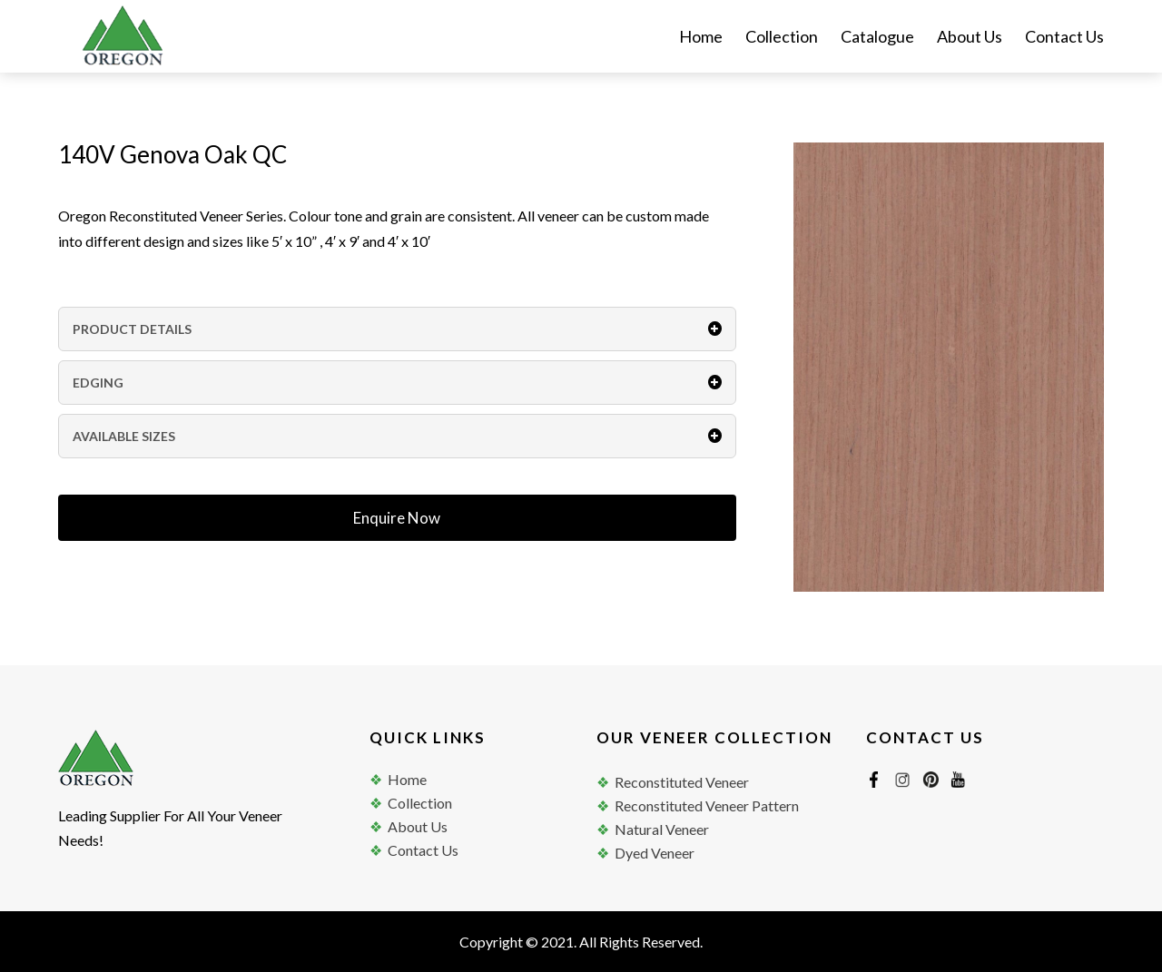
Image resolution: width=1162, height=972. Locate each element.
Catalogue (877, 38)
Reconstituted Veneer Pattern (707, 805)
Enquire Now (396, 517)
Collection (781, 38)
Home (701, 38)
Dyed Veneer (654, 852)
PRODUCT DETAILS (397, 329)
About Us (969, 38)
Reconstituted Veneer (682, 781)
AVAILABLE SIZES (397, 436)
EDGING (397, 382)
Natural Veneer (662, 829)
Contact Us (1064, 38)
